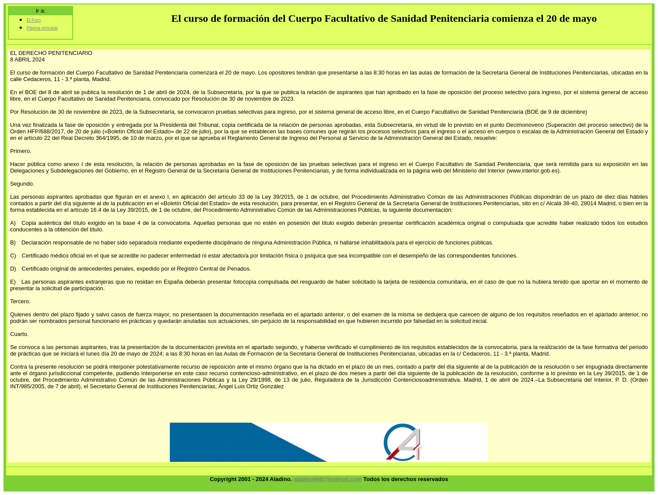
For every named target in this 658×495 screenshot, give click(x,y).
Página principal (42, 28)
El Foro (33, 20)
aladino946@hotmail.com (327, 479)
